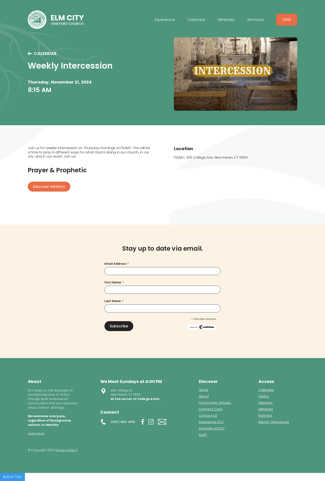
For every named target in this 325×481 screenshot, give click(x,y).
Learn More (36, 433)
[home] (56, 19)
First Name (114, 282)
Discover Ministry (49, 186)
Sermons (265, 402)
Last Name (114, 301)
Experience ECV (211, 422)
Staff (203, 435)
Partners (265, 415)
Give (287, 19)
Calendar (266, 390)
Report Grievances (273, 422)
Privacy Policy (66, 450)
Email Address (116, 263)
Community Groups (215, 402)
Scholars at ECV (212, 428)
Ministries (265, 409)
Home (204, 390)
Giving (263, 396)
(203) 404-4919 (123, 421)
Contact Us (208, 415)
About (204, 396)
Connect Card (210, 409)
